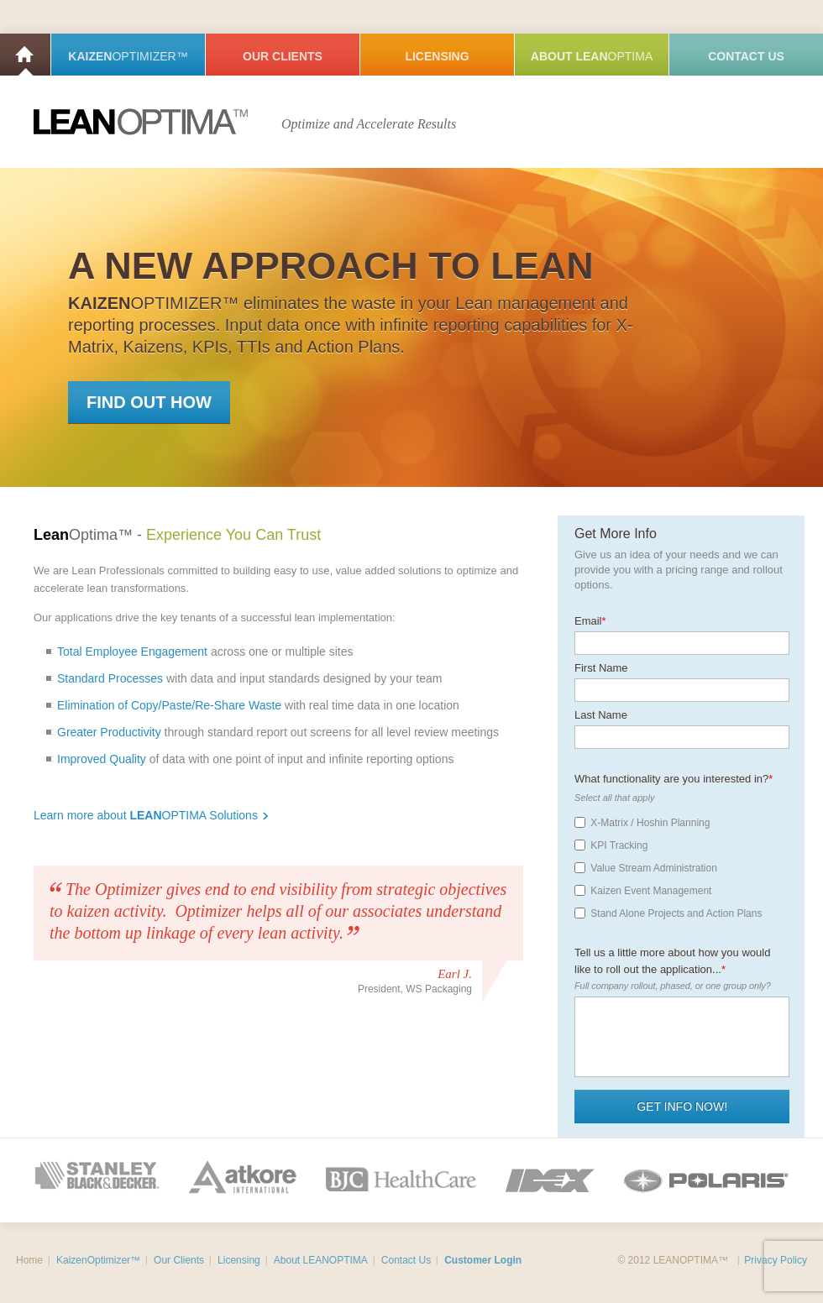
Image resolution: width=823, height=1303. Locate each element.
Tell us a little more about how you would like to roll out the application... (672, 953)
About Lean (592, 56)
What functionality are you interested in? (673, 772)
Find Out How (149, 402)
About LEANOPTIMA (321, 1260)
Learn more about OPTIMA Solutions (151, 815)
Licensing (437, 56)
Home (25, 55)
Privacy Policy (775, 1260)
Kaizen (127, 56)
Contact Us (746, 56)
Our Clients (282, 56)
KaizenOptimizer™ (98, 1260)
